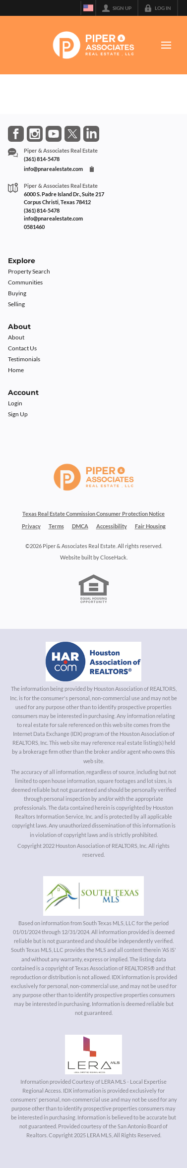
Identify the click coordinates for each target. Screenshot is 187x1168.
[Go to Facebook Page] (16, 134)
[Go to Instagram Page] (35, 134)
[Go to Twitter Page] (72, 134)
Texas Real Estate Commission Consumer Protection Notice (93, 513)
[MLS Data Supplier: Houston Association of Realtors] (94, 661)
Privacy (31, 526)
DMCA (80, 526)
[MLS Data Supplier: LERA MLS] (93, 1054)
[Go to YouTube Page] (54, 134)
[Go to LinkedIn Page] (91, 134)
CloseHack (113, 557)
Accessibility (111, 526)
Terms (56, 526)
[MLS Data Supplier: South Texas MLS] (93, 896)
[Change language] (88, 8)
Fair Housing (150, 526)
